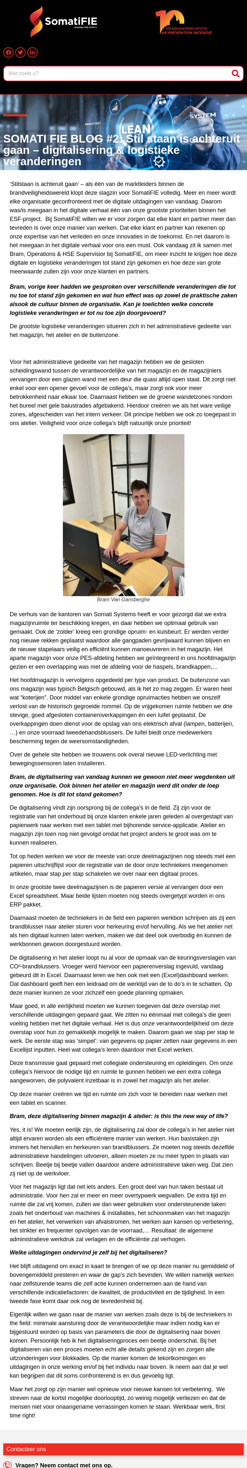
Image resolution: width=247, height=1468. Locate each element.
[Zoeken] (236, 73)
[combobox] (116, 73)
